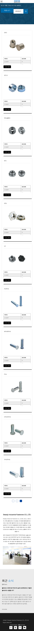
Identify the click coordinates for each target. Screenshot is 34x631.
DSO (5, 32)
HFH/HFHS (7, 417)
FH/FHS (6, 289)
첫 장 (2, 5)
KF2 (5, 161)
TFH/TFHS (7, 459)
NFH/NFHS (7, 331)
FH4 (5, 374)
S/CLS (6, 75)
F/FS (5, 203)
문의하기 (21, 11)
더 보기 (7, 66)
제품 (6, 5)
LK (5, 246)
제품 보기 (7, 10)
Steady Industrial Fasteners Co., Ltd (12, 518)
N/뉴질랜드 (7, 118)
